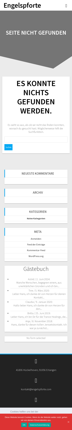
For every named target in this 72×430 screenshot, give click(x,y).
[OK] (68, 421)
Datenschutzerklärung (39, 425)
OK (24, 425)
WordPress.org (36, 256)
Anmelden (36, 238)
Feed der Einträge (36, 244)
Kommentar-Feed (36, 250)
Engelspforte (22, 5)
